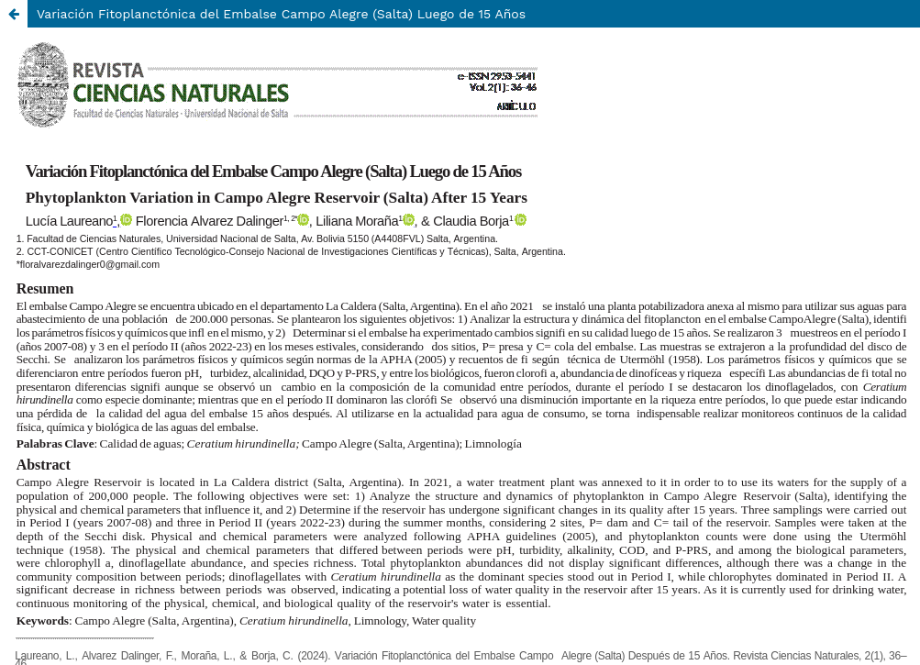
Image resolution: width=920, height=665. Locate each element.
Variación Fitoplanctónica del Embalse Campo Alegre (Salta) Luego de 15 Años (281, 13)
